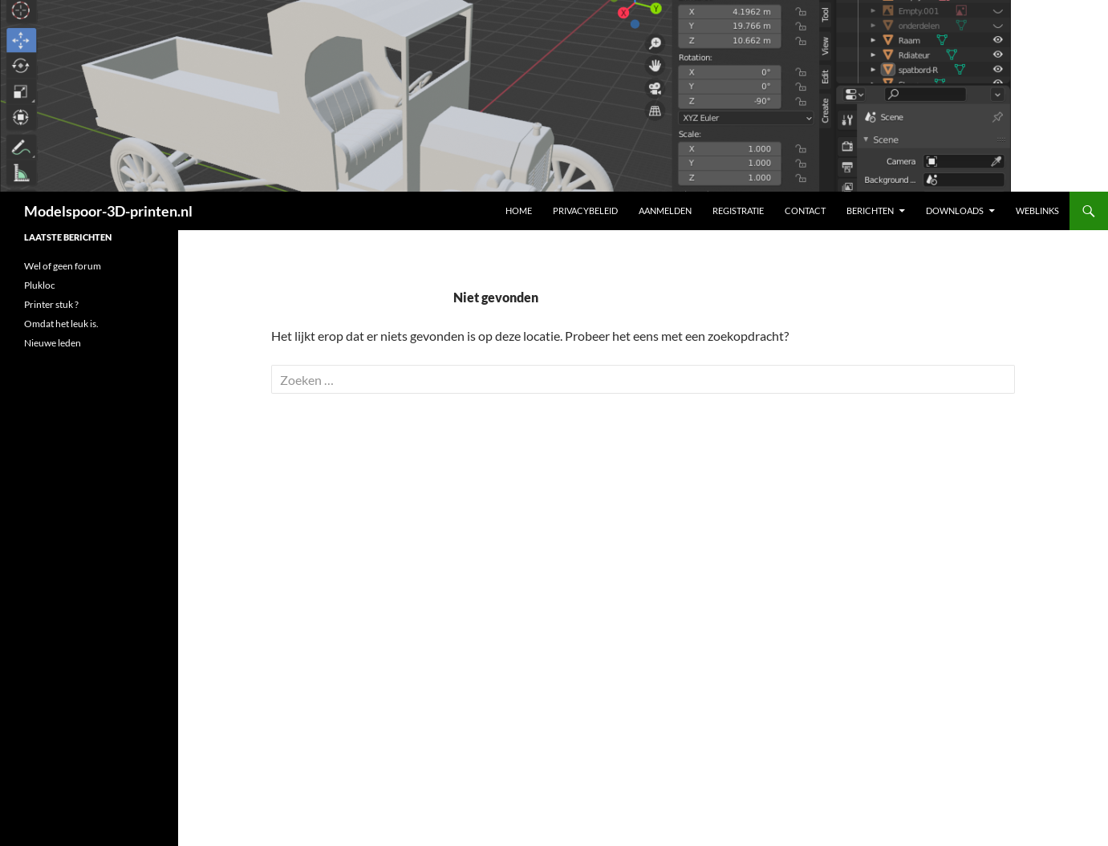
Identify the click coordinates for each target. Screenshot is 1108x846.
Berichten (870, 210)
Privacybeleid (585, 210)
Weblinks (1037, 210)
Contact (805, 210)
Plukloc (39, 285)
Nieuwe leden (52, 343)
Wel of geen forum (62, 266)
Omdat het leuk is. (61, 324)
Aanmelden (665, 210)
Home (518, 210)
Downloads (955, 210)
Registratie (738, 210)
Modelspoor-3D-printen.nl (108, 211)
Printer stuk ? (51, 304)
